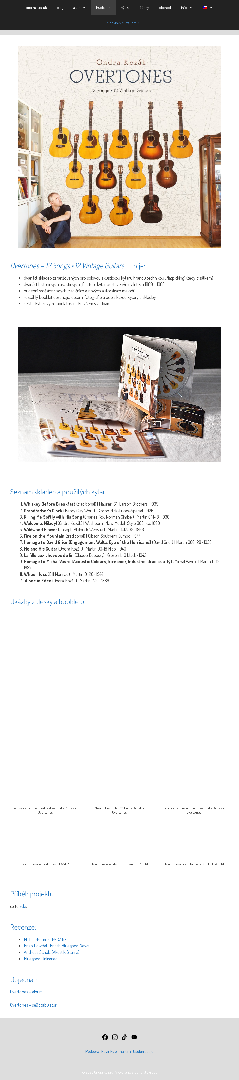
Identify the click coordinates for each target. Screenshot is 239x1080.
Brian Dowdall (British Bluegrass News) (57, 945)
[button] (208, 7)
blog (60, 7)
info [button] (189, 7)
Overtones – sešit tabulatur (33, 1005)
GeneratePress (145, 1072)
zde (23, 906)
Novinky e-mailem (116, 1051)
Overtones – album (26, 991)
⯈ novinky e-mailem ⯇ (122, 22)
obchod (165, 7)
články (144, 7)
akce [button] (82, 7)
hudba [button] (106, 7)
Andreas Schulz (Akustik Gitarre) (51, 952)
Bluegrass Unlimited (41, 958)
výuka (125, 7)
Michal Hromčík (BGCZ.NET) (47, 939)
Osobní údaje (143, 1051)
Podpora (92, 1051)
